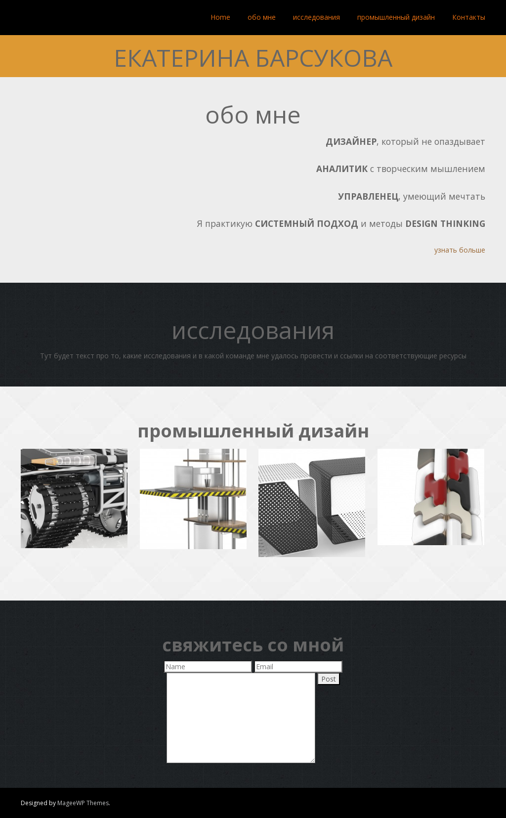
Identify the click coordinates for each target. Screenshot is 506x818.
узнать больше (459, 250)
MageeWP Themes (83, 803)
